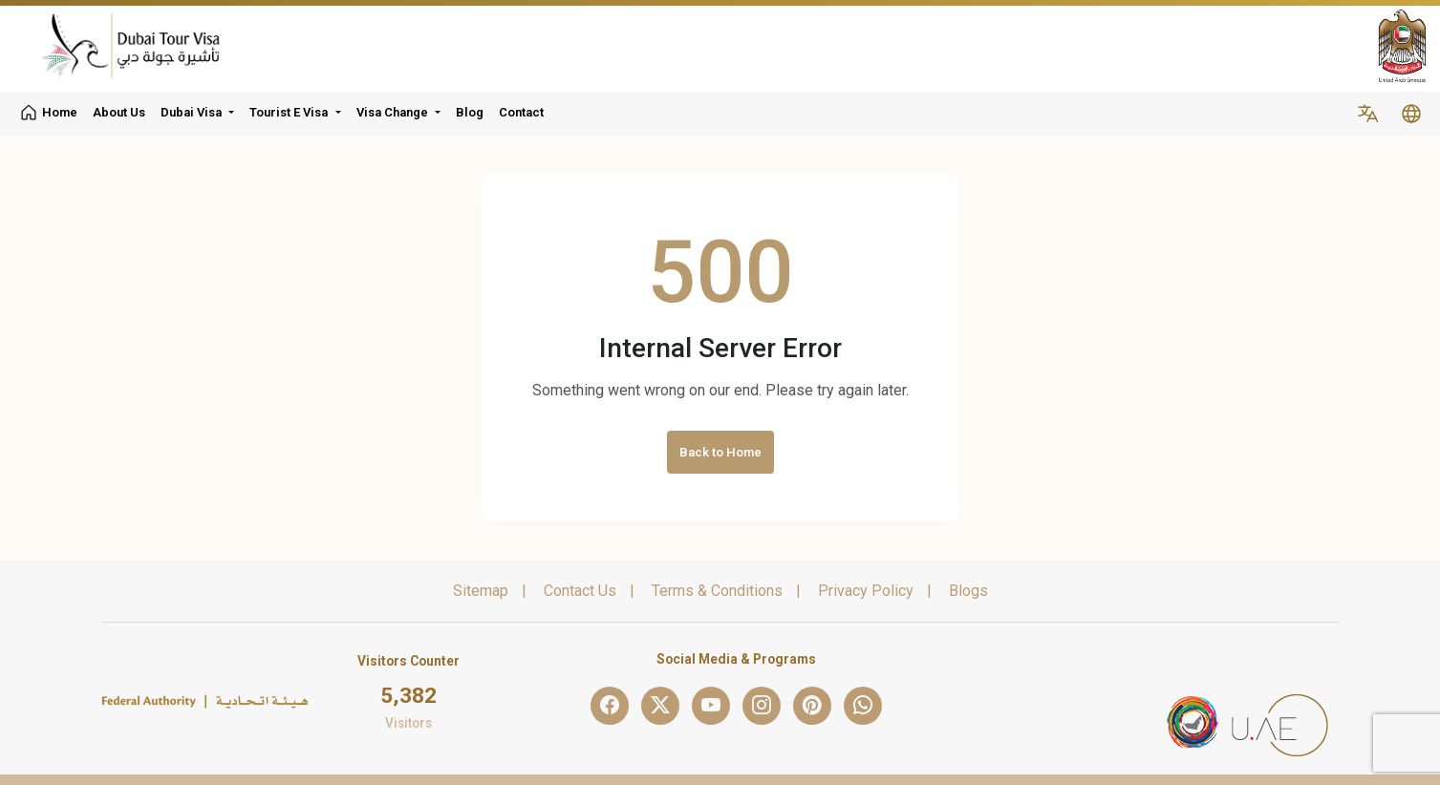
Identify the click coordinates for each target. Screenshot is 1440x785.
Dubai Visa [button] (191, 112)
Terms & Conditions (717, 591)
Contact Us (580, 591)
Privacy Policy (865, 591)
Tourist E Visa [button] (288, 112)
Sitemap (480, 591)
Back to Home (720, 452)
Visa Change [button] (392, 112)
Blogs (968, 591)
